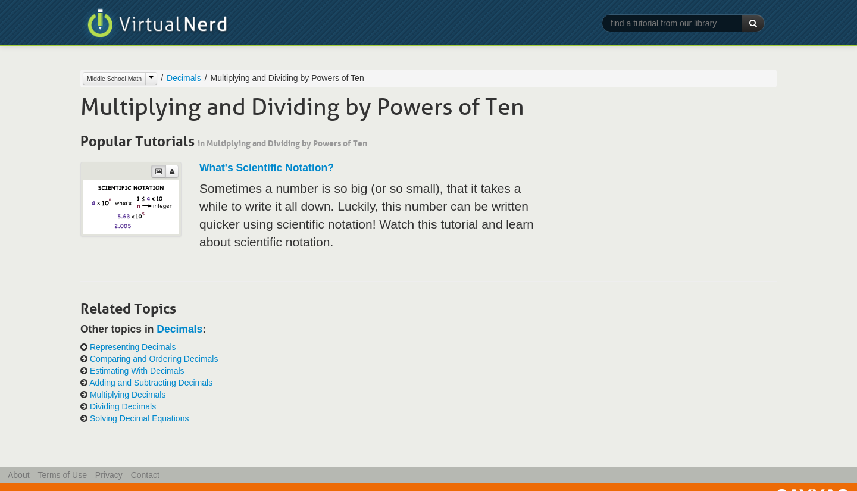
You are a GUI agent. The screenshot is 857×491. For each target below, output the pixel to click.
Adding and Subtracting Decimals (150, 382)
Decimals (184, 78)
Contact (145, 475)
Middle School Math (114, 78)
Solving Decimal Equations (139, 418)
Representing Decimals (133, 347)
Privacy (109, 475)
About (19, 475)
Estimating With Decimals (137, 371)
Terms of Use (61, 475)
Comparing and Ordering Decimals (154, 359)
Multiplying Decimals (128, 394)
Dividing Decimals (123, 406)
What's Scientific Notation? (266, 168)
